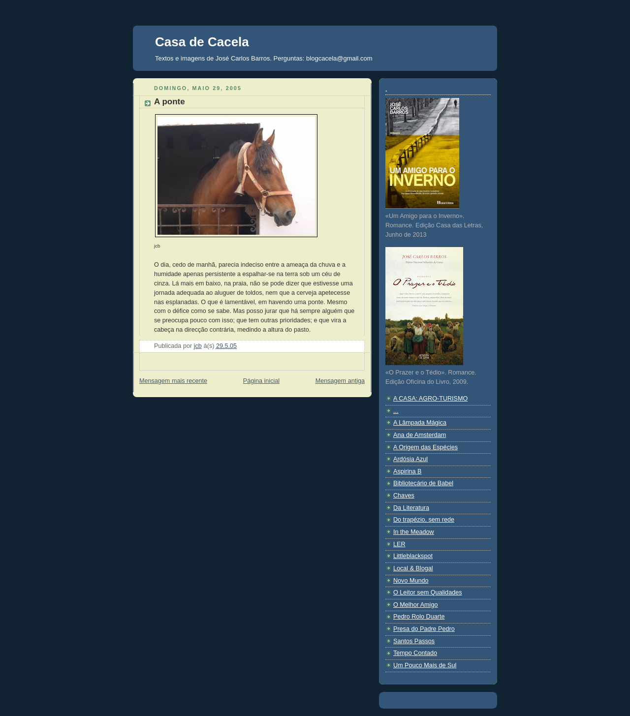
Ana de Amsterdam (419, 435)
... (396, 410)
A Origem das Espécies (425, 447)
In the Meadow (413, 532)
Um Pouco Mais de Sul (424, 665)
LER (399, 544)
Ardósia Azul (410, 459)
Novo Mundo (411, 580)
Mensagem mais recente (173, 380)
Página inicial (261, 380)
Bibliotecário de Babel (423, 483)
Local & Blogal (413, 568)
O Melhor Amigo (415, 604)
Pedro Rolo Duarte (418, 616)
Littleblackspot (413, 556)
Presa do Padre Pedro (424, 628)
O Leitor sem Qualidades (427, 592)
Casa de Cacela (202, 41)
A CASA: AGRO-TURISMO (430, 398)
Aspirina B (407, 471)
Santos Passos (414, 641)
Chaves (403, 495)
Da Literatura (411, 507)
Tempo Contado (415, 653)
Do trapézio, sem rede (423, 519)
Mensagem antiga (340, 380)
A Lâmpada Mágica (419, 422)
